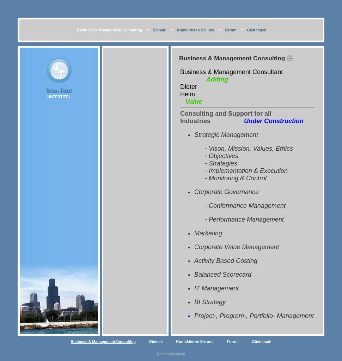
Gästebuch (257, 30)
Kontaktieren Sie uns (195, 30)
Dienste (159, 30)
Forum (231, 30)
